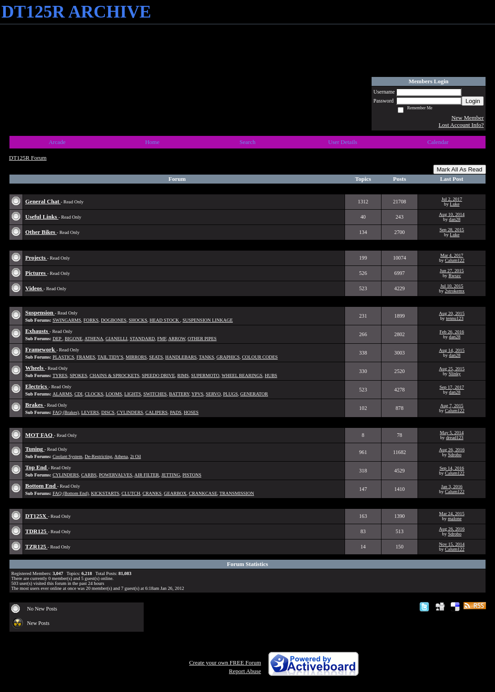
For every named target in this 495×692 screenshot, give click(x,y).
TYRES (60, 375)
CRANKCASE (203, 493)
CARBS (88, 474)
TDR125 (36, 531)
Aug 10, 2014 (452, 214)
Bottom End (41, 485)
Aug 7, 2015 (451, 405)
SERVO (213, 393)
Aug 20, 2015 (452, 313)
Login (472, 101)
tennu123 (454, 318)
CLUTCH (131, 493)
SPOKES (78, 375)
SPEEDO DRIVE (158, 375)
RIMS (183, 375)
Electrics (37, 386)
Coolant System (67, 456)
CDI (78, 393)
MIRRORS (136, 357)
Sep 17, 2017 (452, 387)
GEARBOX (175, 493)
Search (247, 142)
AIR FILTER (146, 474)
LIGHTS (132, 393)
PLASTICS (63, 357)
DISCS (107, 412)
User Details (343, 142)
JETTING (170, 474)
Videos (34, 288)
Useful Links (42, 216)
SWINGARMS (67, 320)
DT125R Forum (27, 157)
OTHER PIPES (201, 338)
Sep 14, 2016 (452, 468)
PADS (176, 412)
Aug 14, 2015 (452, 350)
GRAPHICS (228, 357)
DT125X (36, 515)
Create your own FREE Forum (225, 662)
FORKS (91, 320)
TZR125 (36, 546)
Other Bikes (41, 232)
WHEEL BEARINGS (242, 375)
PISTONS (191, 474)
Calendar (438, 142)
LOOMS (113, 393)
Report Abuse (245, 671)
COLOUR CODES (259, 357)
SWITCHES (155, 393)
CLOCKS (94, 393)
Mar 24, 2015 (451, 513)
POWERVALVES (115, 474)
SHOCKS (138, 320)
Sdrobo (454, 454)
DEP (58, 338)
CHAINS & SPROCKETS (115, 375)
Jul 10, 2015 (451, 285)
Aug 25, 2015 (452, 368)
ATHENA (94, 338)
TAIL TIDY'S (110, 357)
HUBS (271, 375)
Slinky (455, 373)
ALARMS (62, 393)
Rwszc (455, 275)
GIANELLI (116, 338)
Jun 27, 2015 (451, 270)
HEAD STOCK (165, 320)
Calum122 (454, 260)
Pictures (36, 273)
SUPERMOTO (205, 375)
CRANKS (152, 493)
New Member (467, 117)
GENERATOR (254, 393)
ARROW (177, 338)
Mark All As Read (459, 169)
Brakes (34, 404)
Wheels (35, 367)
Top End (36, 467)
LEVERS (90, 412)
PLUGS (230, 393)
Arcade (57, 142)
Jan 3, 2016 (452, 486)
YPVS (197, 393)
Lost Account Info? (461, 124)
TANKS (206, 357)
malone (455, 518)
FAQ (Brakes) (66, 412)
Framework (40, 349)
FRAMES (86, 357)
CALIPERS (156, 412)
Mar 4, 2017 (451, 255)
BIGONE (73, 338)
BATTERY (179, 393)
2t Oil (135, 456)
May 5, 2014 (452, 432)
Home (152, 142)
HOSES (191, 412)
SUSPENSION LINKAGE (207, 320)
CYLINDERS (130, 412)
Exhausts (37, 331)
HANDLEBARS (181, 357)
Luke (454, 204)
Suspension (39, 312)
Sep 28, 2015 (452, 229)
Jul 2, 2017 (451, 199)
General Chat (43, 201)
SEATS (156, 357)
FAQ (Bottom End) (71, 493)
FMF (161, 338)
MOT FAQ (39, 434)
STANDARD (142, 338)
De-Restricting (98, 456)
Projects (36, 257)
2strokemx (455, 290)
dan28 (454, 219)
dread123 (454, 437)
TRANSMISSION (236, 493)
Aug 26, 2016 (452, 449)
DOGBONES (114, 320)
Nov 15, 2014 (452, 544)
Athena (121, 456)
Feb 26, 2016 (452, 331)
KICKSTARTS (105, 493)
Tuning (35, 448)
